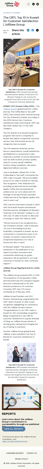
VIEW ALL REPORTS (13, 429)
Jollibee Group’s (10, 109)
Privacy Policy (21, 459)
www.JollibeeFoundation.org (15, 441)
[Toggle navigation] (28, 4)
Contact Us (32, 453)
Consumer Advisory (15, 453)
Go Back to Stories (11, 13)
